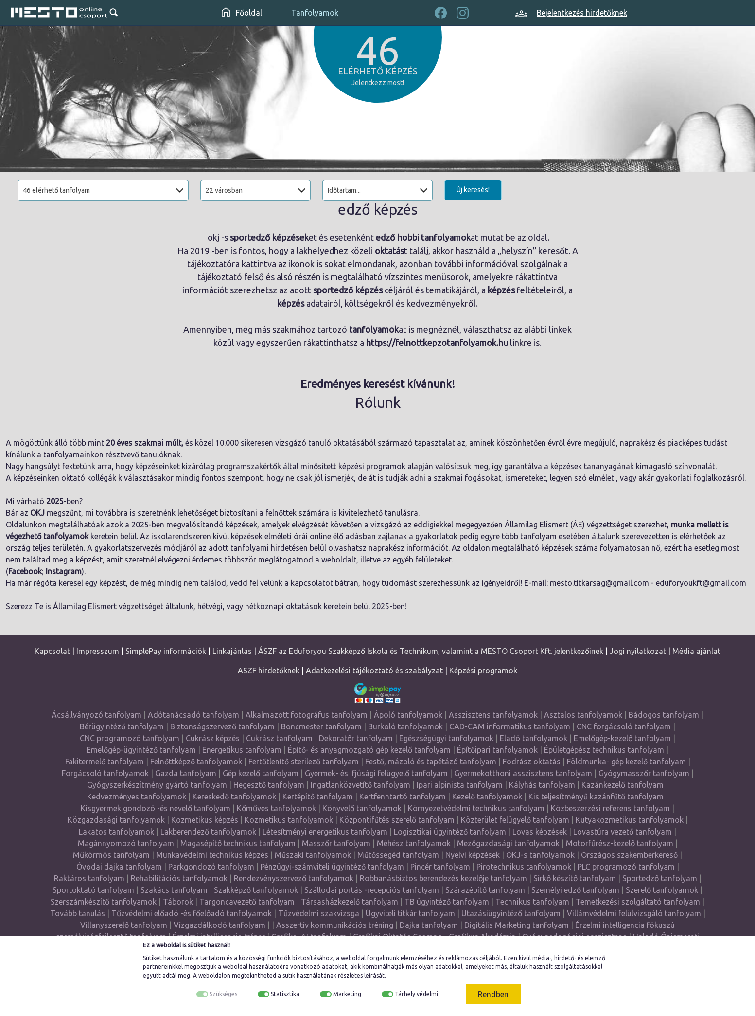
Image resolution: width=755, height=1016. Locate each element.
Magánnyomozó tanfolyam (126, 843)
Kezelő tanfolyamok (487, 796)
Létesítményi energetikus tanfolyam (325, 831)
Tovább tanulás (77, 913)
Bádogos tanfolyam (664, 714)
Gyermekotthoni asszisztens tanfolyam (523, 773)
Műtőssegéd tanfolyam (398, 855)
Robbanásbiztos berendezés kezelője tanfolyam (443, 878)
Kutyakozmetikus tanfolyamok (630, 820)
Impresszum (97, 651)
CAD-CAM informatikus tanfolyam (509, 726)
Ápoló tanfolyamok (408, 714)
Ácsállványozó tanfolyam (96, 714)
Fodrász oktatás (532, 761)
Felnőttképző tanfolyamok (196, 761)
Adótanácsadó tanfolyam (193, 714)
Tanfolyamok (314, 12)
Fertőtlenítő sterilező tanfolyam (303, 761)
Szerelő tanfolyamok (662, 890)
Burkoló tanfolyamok (405, 726)
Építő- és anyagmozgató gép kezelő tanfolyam (369, 749)
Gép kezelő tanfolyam (260, 773)
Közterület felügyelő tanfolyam (515, 820)
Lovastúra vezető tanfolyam (622, 831)
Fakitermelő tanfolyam (104, 761)
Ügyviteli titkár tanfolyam (410, 913)
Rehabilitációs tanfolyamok (179, 878)
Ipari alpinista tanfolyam (460, 784)
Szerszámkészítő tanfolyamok (104, 901)
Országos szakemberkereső (629, 855)
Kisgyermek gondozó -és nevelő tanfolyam (155, 808)
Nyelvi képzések (472, 855)
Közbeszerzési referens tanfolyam (610, 808)
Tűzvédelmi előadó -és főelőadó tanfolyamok (191, 913)
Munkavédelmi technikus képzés (212, 855)
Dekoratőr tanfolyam (356, 738)
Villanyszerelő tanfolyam (123, 925)
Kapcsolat (52, 651)
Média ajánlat (696, 651)
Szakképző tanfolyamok (256, 890)
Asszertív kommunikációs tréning (334, 925)
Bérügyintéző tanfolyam (122, 726)
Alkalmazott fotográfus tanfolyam (307, 714)
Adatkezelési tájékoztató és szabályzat (374, 670)
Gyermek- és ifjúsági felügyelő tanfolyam (376, 773)
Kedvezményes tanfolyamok (136, 796)
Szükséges (223, 994)
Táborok (178, 901)
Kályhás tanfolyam (542, 784)
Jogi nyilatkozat (638, 651)
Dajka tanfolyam (429, 925)
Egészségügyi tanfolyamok (446, 738)
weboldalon (214, 975)
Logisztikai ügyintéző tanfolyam (450, 831)
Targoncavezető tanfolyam (247, 901)
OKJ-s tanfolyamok (540, 855)
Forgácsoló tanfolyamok (105, 773)
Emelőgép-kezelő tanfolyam (622, 738)
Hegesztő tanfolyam (268, 784)
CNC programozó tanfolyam (129, 738)
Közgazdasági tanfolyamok (116, 820)
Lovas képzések (539, 831)
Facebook (25, 571)
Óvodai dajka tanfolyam (119, 866)
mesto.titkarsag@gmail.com (599, 583)
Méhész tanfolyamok (414, 843)
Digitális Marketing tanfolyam (516, 925)
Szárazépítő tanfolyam (485, 890)
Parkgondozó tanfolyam (211, 866)
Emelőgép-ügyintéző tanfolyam (141, 749)
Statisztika (285, 994)
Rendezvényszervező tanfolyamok (293, 878)
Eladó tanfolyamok (533, 738)
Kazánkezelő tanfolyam (622, 784)
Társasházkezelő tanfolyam (349, 901)
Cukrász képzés (213, 738)
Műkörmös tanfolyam (111, 855)
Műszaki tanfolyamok (313, 855)
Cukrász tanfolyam (279, 738)
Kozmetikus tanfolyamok (289, 820)
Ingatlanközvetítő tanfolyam (360, 784)
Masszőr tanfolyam (336, 843)
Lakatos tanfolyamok (116, 831)
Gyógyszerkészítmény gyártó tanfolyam (157, 784)
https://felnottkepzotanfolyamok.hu (437, 342)
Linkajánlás (232, 651)
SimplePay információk (165, 651)
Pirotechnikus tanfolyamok (523, 866)
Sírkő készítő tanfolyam (574, 878)
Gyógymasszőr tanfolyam (643, 773)
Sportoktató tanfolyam (93, 890)
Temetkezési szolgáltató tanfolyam (638, 901)
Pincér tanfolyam (440, 866)
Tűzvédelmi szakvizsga (318, 913)
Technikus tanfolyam (532, 901)
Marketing (347, 994)
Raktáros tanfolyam (89, 878)
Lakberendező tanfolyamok (208, 831)
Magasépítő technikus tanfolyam (238, 843)
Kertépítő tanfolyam (317, 796)
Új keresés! (473, 190)
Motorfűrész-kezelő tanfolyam (619, 843)
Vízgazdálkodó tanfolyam (219, 925)
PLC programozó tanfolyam (626, 866)
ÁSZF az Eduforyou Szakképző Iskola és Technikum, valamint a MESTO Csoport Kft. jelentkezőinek (430, 651)
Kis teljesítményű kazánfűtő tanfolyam (596, 796)
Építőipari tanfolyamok (497, 749)
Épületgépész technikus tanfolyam (604, 749)
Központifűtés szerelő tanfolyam (397, 820)
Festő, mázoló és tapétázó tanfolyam (430, 761)
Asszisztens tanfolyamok (493, 714)
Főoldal (242, 12)
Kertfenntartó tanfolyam (402, 796)
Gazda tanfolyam (185, 773)
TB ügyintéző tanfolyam (446, 901)
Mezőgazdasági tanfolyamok (508, 843)
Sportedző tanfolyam (659, 878)
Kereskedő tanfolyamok (234, 796)
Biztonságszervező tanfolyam (222, 726)
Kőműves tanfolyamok (276, 808)
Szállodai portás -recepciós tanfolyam (371, 890)
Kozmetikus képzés (204, 820)
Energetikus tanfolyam (241, 749)
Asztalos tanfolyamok (583, 714)
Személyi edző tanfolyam (575, 890)
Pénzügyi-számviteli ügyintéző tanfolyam (332, 866)
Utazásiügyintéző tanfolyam (511, 913)
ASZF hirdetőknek (268, 670)
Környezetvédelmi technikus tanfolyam (476, 808)
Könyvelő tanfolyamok (362, 808)
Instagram (64, 571)
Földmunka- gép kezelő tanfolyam (626, 761)
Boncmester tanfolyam (321, 726)
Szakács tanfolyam (174, 890)
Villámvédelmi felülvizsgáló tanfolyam (634, 913)
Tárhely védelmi (416, 994)
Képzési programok (483, 670)
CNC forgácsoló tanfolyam (624, 726)
